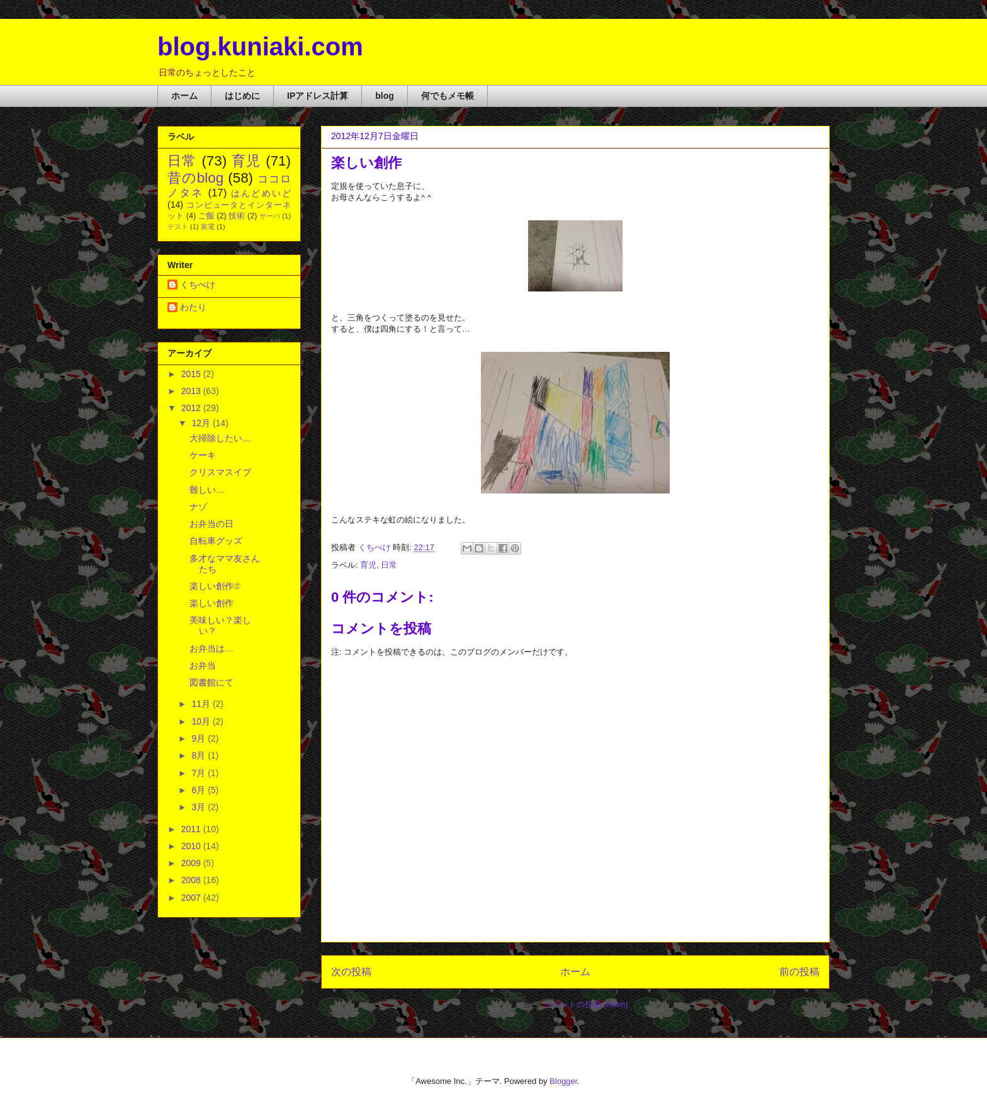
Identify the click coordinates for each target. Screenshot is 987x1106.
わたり (193, 307)
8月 (199, 755)
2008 (192, 880)
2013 (192, 391)
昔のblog (195, 178)
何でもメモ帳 (447, 96)
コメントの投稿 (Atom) (586, 1004)
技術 (236, 216)
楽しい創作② (214, 586)
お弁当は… (211, 648)
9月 (199, 738)
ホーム (184, 96)
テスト (177, 226)
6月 (199, 790)
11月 (201, 704)
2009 (192, 863)
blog (384, 96)
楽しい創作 (211, 603)
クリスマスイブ (220, 472)
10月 (201, 721)
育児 (368, 565)
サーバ (269, 216)
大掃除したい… (220, 438)
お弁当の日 (211, 524)
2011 (192, 829)
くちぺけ (197, 284)
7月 (199, 773)
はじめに (242, 96)
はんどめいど (261, 193)
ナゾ (198, 507)
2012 (192, 408)
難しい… (207, 490)
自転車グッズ (215, 541)
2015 (192, 374)
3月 (199, 807)
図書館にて (211, 682)
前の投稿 (799, 971)
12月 (201, 423)
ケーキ (202, 455)
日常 (389, 565)
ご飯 (206, 216)
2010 (192, 846)
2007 (192, 898)
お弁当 (202, 665)
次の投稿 (351, 971)
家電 (208, 226)
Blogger (563, 1081)
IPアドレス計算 (317, 96)
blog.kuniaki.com (260, 46)
